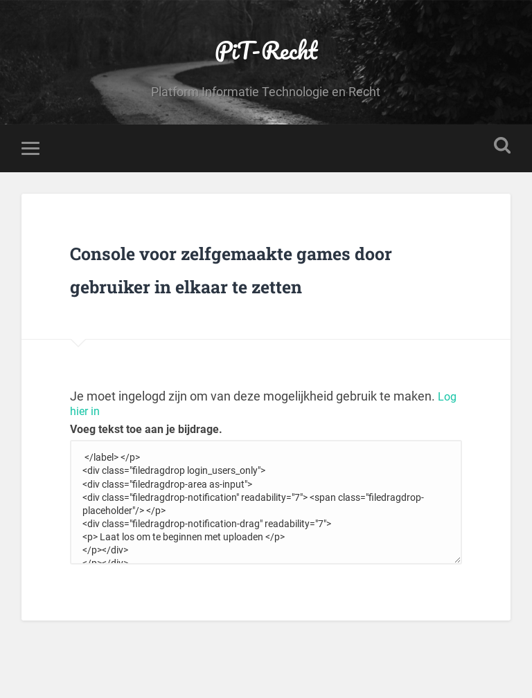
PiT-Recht (266, 59)
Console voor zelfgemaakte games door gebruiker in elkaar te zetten (251, 305)
